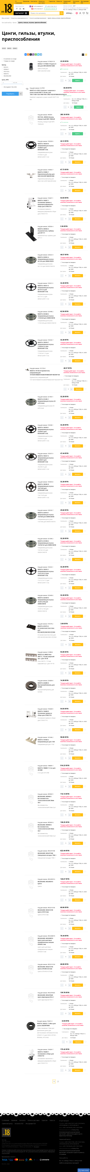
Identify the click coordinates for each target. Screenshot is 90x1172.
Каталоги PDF (76, 2)
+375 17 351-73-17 (52, 6)
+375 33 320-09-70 (74, 1144)
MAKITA (9, 48)
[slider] (2, 84)
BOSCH (4, 48)
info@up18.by (75, 1130)
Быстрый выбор (7, 22)
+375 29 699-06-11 (38, 6)
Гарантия (52, 1)
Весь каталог (5, 18)
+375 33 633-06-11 (38, 9)
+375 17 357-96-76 (79, 1123)
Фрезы (15, 22)
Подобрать (10, 94)
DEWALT (15, 48)
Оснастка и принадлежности (19, 18)
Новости (59, 1)
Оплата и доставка (42, 2)
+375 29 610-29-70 (64, 1144)
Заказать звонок (50, 9)
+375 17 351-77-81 (69, 1142)
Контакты (34, 1)
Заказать (77, 162)
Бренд (69, 13)
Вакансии (26, 1)
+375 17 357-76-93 (77, 1127)
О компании (18, 2)
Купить (77, 80)
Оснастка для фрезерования (37, 18)
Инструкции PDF (85, 2)
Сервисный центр (66, 2)
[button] (84, 1170)
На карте (36, 1147)
